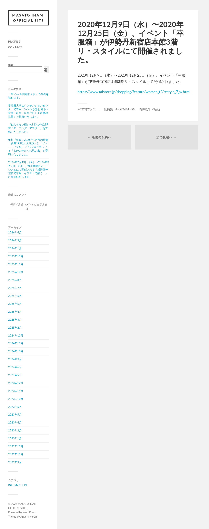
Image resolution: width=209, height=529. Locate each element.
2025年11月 (15, 264)
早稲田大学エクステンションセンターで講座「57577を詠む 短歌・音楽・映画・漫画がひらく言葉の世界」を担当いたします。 (28, 111)
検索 (10, 65)
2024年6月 (15, 367)
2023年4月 (15, 422)
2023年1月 (15, 438)
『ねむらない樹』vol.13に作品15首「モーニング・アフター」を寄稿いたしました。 (28, 128)
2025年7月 (15, 287)
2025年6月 (15, 295)
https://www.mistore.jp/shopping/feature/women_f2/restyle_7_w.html (134, 91)
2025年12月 (15, 256)
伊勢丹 (145, 109)
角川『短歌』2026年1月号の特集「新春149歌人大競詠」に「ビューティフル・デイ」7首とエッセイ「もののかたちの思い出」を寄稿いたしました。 (28, 147)
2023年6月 (15, 406)
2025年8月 (15, 280)
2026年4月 (15, 232)
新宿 (157, 109)
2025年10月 (15, 272)
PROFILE (14, 41)
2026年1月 (15, 248)
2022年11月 (15, 454)
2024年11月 (15, 343)
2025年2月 (15, 327)
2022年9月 (15, 462)
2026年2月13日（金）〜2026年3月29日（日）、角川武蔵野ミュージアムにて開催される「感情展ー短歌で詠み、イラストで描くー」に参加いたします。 (28, 169)
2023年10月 (15, 398)
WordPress (29, 512)
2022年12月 (15, 446)
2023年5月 (15, 414)
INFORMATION (17, 485)
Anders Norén (28, 516)
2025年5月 (15, 303)
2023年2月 (15, 430)
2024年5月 (15, 375)
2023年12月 (15, 383)
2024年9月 (15, 359)
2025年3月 (15, 319)
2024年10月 (15, 351)
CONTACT (15, 47)
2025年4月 (15, 311)
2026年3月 (15, 240)
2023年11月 (15, 391)
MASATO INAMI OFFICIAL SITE (28, 18)
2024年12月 (15, 335)
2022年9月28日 (89, 109)
